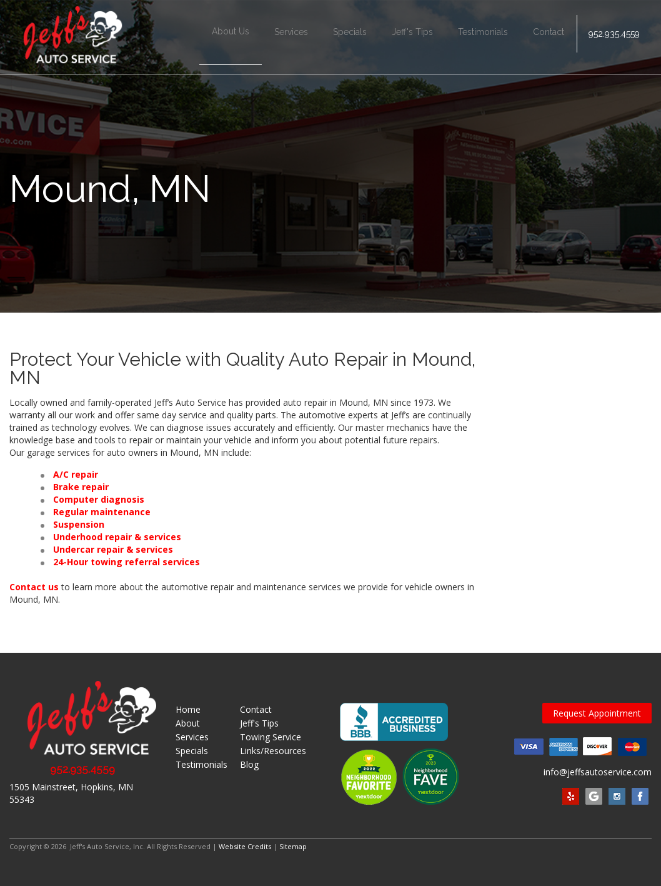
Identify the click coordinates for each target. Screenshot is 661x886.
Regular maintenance (102, 512)
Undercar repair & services (113, 549)
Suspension (78, 524)
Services (290, 38)
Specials (348, 38)
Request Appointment (597, 713)
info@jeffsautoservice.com (598, 772)
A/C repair (75, 474)
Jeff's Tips (411, 38)
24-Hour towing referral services (126, 562)
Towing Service (270, 737)
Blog (249, 764)
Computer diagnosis (98, 499)
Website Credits (245, 846)
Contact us (34, 587)
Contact (547, 38)
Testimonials (482, 38)
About (188, 723)
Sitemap (293, 846)
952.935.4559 (613, 38)
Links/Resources (273, 751)
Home (188, 709)
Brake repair (81, 487)
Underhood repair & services (117, 537)
